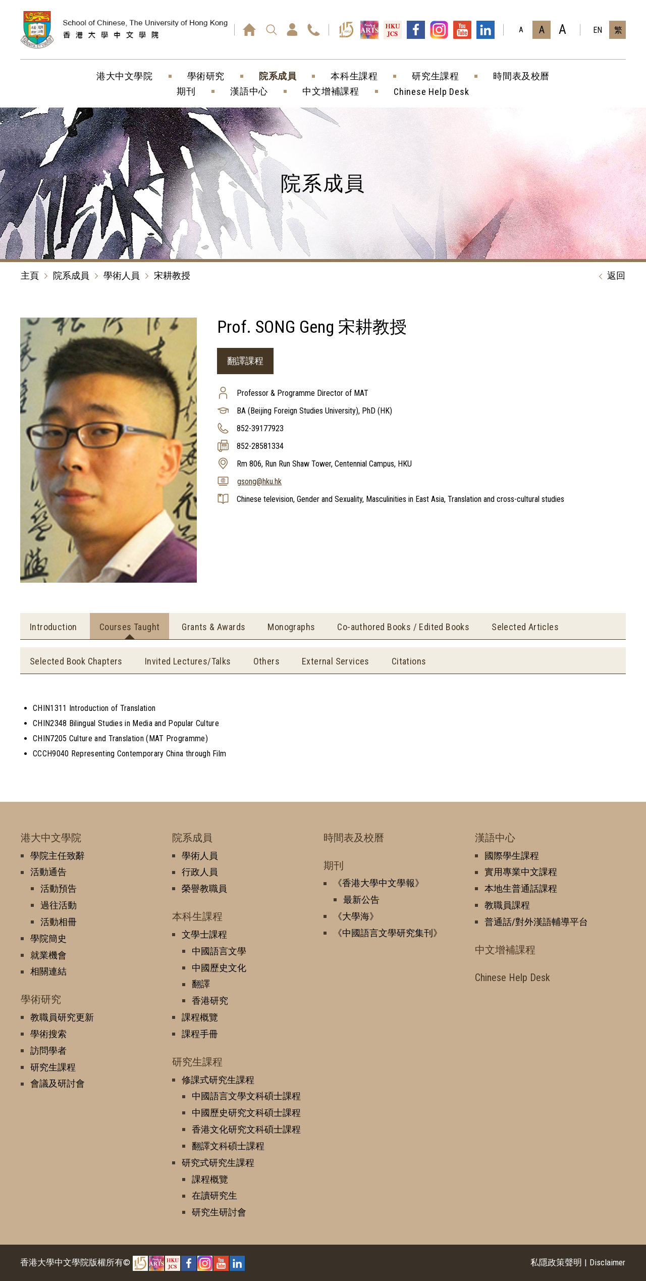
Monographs (291, 627)
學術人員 (121, 275)
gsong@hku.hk (259, 481)
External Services (335, 661)
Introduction (53, 627)
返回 (609, 276)
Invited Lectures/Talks (188, 661)
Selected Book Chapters (76, 661)
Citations (409, 661)
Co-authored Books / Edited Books (403, 627)
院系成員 (71, 275)
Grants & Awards (213, 627)
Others (266, 661)
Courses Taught (129, 627)
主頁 (30, 275)
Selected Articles (525, 627)
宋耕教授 (172, 275)
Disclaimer (607, 1262)
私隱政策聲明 (556, 1262)
